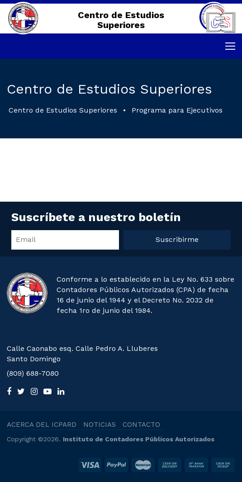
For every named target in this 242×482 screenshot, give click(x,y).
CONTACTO (141, 425)
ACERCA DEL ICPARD (41, 425)
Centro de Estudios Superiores (63, 110)
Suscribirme (177, 239)
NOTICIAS (99, 425)
